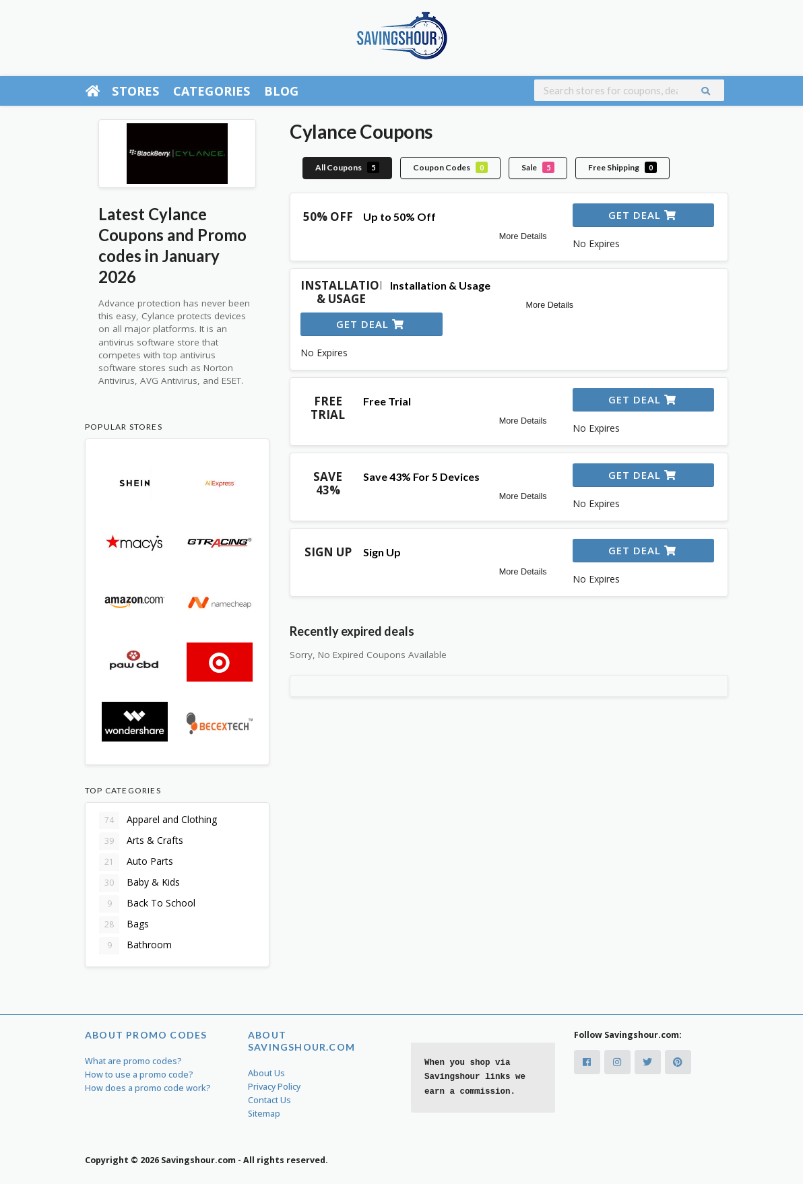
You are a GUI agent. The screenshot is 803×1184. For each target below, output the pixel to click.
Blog (281, 91)
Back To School (147, 904)
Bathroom (135, 945)
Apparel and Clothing (158, 820)
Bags (124, 924)
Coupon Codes (450, 167)
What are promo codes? (133, 1061)
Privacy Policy (274, 1086)
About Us (266, 1073)
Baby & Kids (139, 883)
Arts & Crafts (141, 841)
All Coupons (347, 167)
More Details (523, 236)
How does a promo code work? (148, 1088)
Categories (212, 91)
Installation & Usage (440, 285)
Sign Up (382, 552)
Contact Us (269, 1100)
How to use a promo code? (139, 1074)
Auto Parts (136, 862)
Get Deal (642, 215)
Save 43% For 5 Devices (421, 476)
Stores (135, 91)
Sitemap (264, 1113)
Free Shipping (622, 167)
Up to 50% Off (399, 216)
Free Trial (387, 401)
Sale (537, 167)
